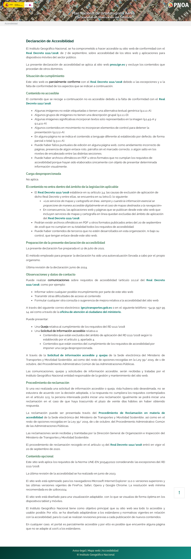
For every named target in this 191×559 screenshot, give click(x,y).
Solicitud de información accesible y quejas (77, 355)
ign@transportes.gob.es (96, 307)
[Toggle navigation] (8, 15)
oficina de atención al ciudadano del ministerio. (90, 312)
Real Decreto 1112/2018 (42, 53)
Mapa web (94, 550)
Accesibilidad (110, 550)
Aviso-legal (79, 550)
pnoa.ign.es (117, 64)
